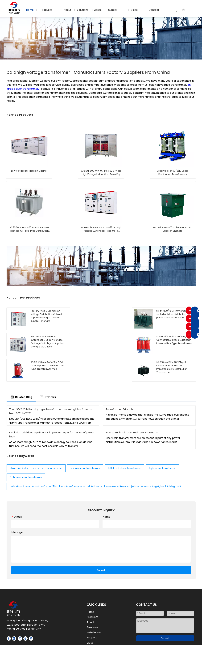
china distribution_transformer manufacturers (36, 442)
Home (90, 586)
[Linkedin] (14, 613)
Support (92, 612)
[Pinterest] (31, 613)
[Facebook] (9, 613)
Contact (92, 622)
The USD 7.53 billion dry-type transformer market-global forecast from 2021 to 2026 (51, 386)
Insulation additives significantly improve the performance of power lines (52, 409)
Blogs (90, 617)
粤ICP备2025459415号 (101, 639)
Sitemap (156, 635)
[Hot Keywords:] (175, 10)
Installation (94, 607)
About (90, 596)
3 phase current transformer (26, 451)
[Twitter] (20, 613)
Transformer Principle (119, 384)
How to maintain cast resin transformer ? (132, 407)
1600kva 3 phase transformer (124, 442)
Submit (101, 544)
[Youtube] (25, 613)
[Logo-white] (13, 583)
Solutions (92, 602)
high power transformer (162, 442)
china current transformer (85, 442)
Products (92, 591)
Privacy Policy (173, 635)
